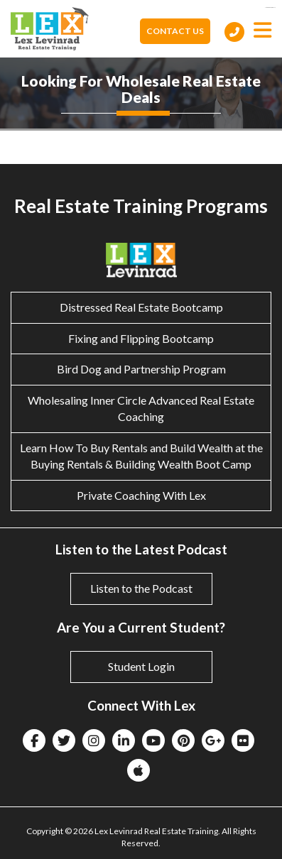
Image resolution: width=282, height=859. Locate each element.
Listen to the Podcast (141, 588)
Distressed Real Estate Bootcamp (141, 307)
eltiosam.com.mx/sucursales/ (270, 7)
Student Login (141, 666)
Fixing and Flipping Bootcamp (141, 338)
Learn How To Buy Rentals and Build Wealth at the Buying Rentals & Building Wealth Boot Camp (141, 456)
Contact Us (175, 31)
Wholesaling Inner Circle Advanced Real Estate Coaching (141, 408)
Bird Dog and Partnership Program (141, 369)
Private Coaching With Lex (141, 495)
